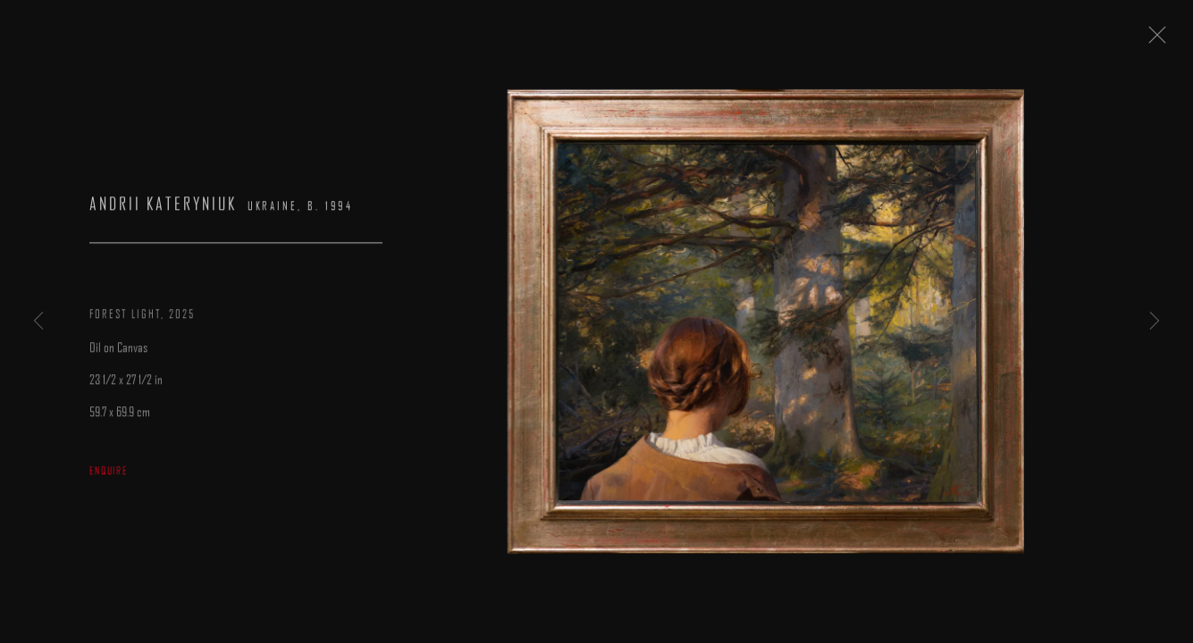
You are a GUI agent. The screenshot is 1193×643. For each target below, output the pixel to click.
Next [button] (1154, 321)
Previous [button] (38, 321)
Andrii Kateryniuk (163, 210)
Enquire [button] (108, 476)
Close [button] (1162, 40)
